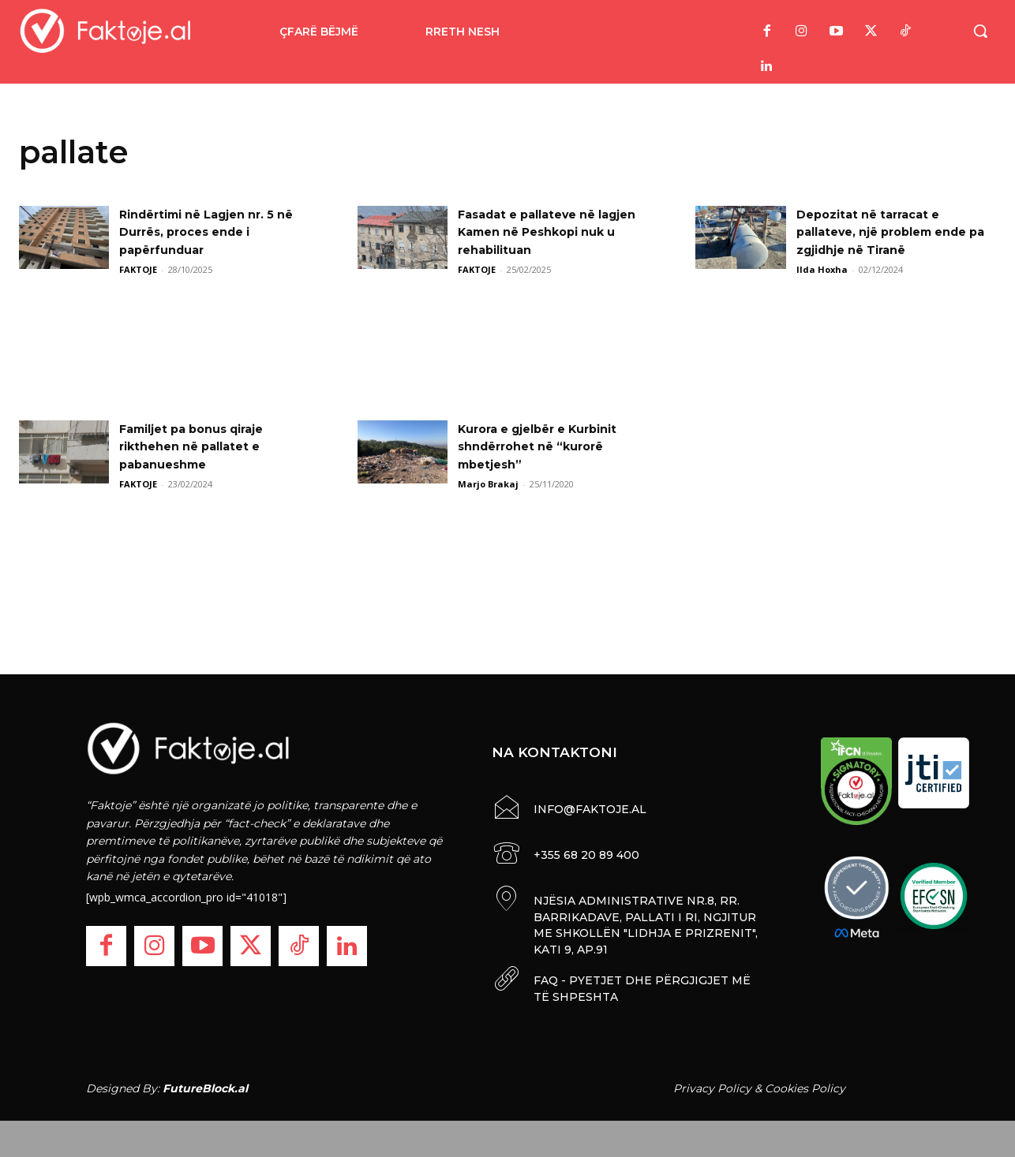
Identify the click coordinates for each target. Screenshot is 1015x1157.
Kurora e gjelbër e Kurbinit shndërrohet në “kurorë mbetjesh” (548, 446)
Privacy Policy (712, 1084)
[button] (980, 31)
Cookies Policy (805, 1084)
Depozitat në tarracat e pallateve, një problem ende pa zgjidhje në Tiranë (892, 232)
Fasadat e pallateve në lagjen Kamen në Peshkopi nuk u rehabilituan (549, 232)
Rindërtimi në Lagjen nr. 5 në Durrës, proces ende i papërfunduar (217, 232)
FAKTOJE (138, 269)
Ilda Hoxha (822, 269)
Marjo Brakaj (488, 484)
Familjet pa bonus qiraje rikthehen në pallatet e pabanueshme (201, 446)
